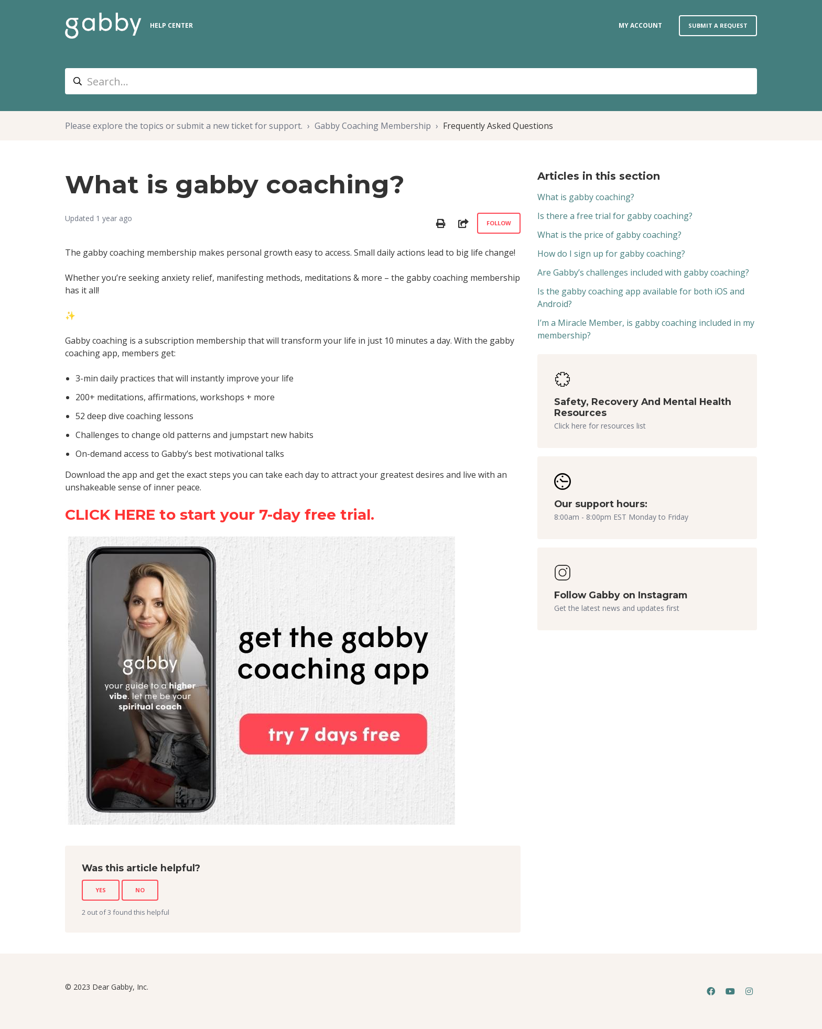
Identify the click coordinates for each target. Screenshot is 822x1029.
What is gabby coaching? (585, 197)
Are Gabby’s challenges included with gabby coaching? (643, 272)
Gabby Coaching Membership (373, 126)
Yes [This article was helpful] (100, 890)
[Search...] (411, 81)
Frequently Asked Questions (498, 126)
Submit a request (718, 25)
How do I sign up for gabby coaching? (611, 253)
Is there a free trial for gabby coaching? (615, 216)
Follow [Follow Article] (498, 223)
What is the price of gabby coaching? (609, 234)
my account (640, 25)
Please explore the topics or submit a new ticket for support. (183, 126)
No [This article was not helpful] (140, 890)
